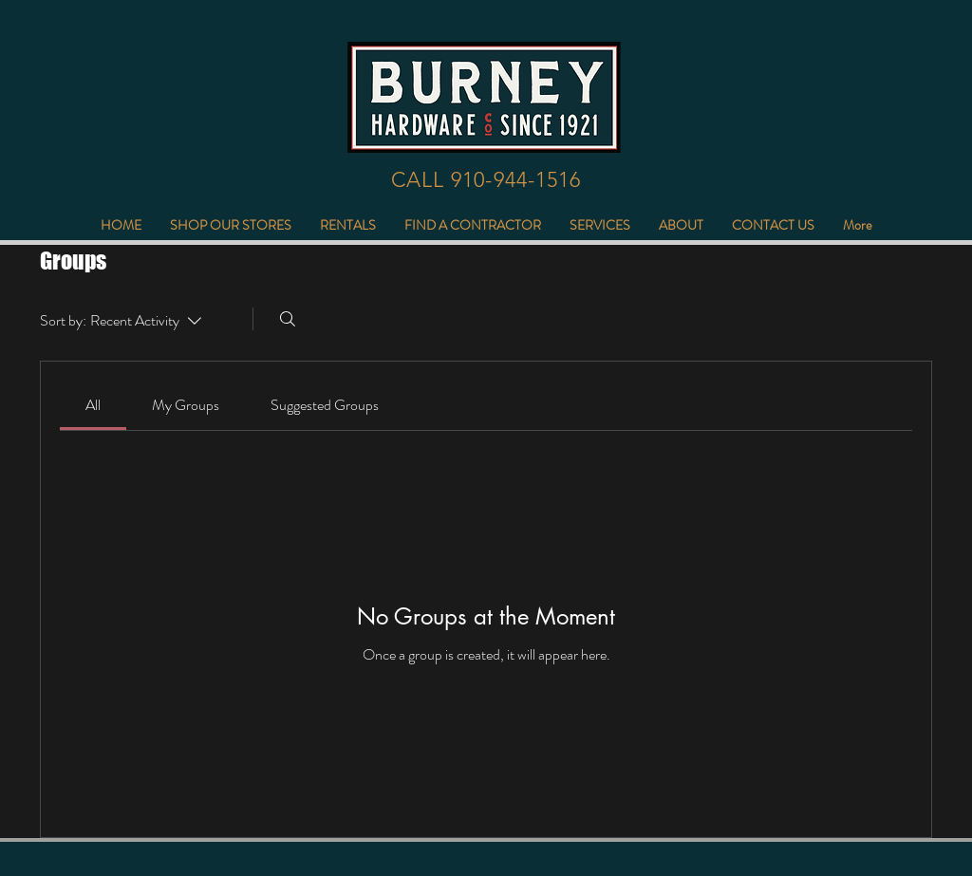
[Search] (287, 319)
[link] (93, 405)
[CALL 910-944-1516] (486, 180)
